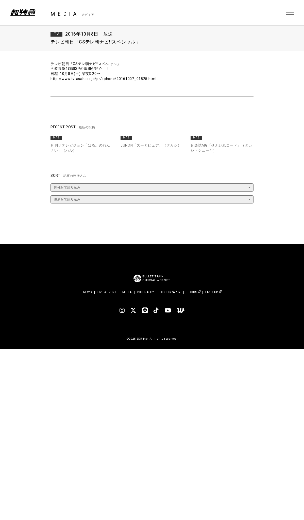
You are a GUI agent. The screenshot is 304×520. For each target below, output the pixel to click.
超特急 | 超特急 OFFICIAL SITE (23, 12)
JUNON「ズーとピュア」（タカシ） (151, 145)
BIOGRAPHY (145, 292)
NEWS (87, 292)
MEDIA (126, 292)
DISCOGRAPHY (170, 292)
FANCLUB (211, 292)
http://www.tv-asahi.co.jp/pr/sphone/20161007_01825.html (103, 79)
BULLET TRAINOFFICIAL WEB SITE (156, 278)
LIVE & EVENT (106, 292)
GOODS (192, 292)
